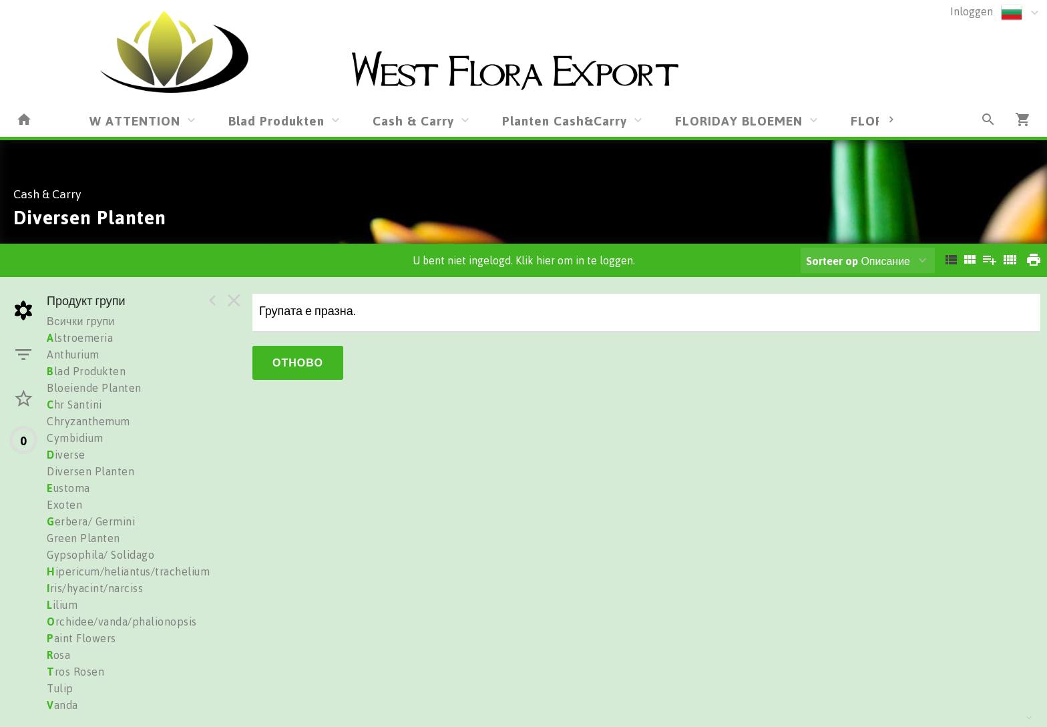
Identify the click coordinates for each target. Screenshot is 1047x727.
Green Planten (83, 538)
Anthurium (73, 354)
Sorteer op (832, 261)
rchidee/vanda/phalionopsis (122, 621)
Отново (297, 362)
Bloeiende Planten (94, 388)
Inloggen (971, 11)
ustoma (68, 488)
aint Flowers (81, 638)
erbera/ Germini (91, 521)
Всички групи (81, 321)
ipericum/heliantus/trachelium (128, 571)
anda (62, 705)
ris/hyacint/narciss (95, 588)
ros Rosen (75, 671)
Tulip (60, 688)
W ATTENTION (134, 120)
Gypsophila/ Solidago (100, 554)
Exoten (64, 504)
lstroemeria (80, 337)
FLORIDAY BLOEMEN (739, 120)
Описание (858, 261)
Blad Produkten (276, 120)
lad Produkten (86, 371)
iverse (66, 454)
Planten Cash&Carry (564, 120)
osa (58, 655)
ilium (62, 605)
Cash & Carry (413, 120)
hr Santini (74, 404)
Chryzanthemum (88, 421)
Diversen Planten (90, 471)
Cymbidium (75, 438)
